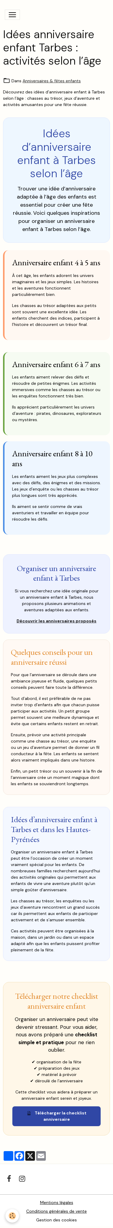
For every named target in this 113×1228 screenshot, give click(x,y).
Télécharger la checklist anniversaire (56, 1116)
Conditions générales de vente (56, 1211)
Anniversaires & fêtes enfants (52, 81)
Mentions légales (56, 1202)
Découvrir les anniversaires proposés (56, 621)
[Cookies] (12, 1216)
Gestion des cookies (56, 1220)
